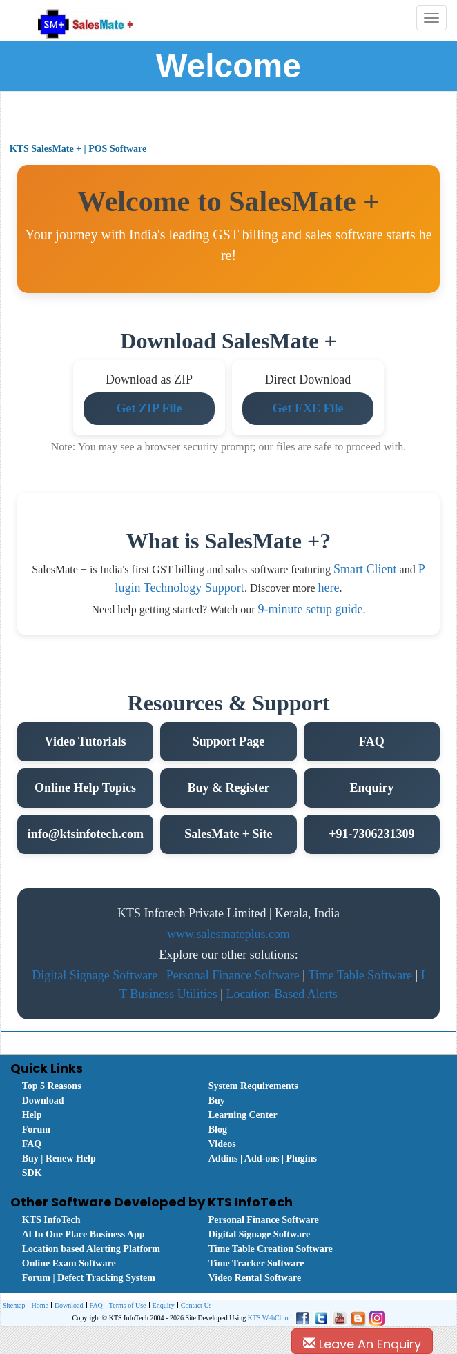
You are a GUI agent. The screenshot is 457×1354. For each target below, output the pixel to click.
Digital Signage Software (94, 975)
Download (43, 1100)
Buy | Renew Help (59, 1158)
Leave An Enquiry (362, 1344)
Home (38, 1306)
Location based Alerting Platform (91, 1249)
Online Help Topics (85, 788)
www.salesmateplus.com (228, 934)
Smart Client (365, 569)
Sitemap (14, 1305)
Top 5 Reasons (51, 1086)
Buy (216, 1100)
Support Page (229, 741)
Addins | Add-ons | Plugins (262, 1158)
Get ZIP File (149, 408)
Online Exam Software (69, 1263)
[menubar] (232, 1129)
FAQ (372, 741)
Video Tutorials (85, 741)
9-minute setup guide (309, 609)
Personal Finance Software (233, 975)
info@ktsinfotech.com (86, 834)
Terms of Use (126, 1306)
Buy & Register (228, 788)
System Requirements (253, 1086)
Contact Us (194, 1306)
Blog (217, 1129)
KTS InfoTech (51, 1220)
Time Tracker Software (256, 1263)
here (329, 588)
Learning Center (243, 1115)
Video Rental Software (255, 1278)
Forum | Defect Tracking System (88, 1278)
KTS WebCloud (270, 1318)
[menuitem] (100, 1086)
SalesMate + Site (228, 834)
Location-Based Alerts (281, 994)
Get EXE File (307, 408)
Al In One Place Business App (83, 1234)
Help (32, 1115)
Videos (222, 1144)
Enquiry (371, 788)
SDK (32, 1173)
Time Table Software (360, 975)
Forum (36, 1129)
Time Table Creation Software (270, 1249)
